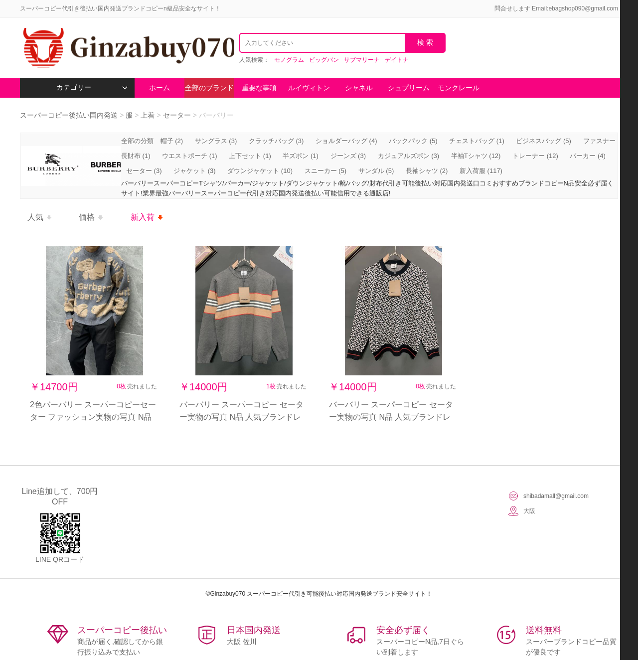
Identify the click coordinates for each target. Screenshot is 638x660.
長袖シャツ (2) (427, 170)
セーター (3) (144, 170)
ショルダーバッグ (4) (346, 141)
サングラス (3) (216, 141)
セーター (177, 115)
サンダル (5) (376, 170)
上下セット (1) (250, 156)
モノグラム (289, 59)
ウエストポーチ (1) (189, 156)
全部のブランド (209, 88)
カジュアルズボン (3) (409, 156)
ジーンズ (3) (348, 156)
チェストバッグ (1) (476, 141)
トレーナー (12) (535, 156)
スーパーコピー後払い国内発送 (70, 115)
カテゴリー (92, 87)
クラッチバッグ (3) (276, 141)
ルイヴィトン (309, 88)
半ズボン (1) (301, 156)
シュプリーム (409, 88)
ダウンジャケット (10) (260, 170)
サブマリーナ (362, 59)
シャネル (359, 88)
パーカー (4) (588, 156)
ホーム (159, 88)
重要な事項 (259, 88)
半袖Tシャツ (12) (476, 156)
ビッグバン (324, 59)
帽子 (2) (171, 141)
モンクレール (458, 88)
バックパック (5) (413, 141)
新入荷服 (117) (481, 170)
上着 (148, 115)
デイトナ (397, 59)
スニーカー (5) (326, 170)
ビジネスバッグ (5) (543, 141)
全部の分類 (138, 141)
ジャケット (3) (194, 170)
